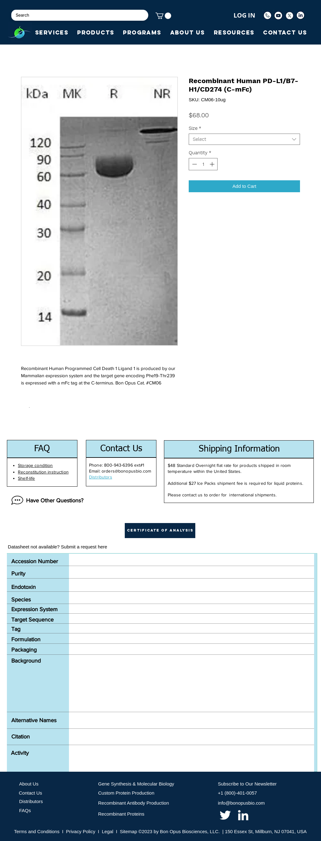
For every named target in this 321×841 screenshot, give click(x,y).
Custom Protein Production (126, 793)
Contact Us (30, 793)
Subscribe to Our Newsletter (247, 783)
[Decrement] (194, 164)
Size (195, 128)
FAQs (25, 810)
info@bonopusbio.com (241, 803)
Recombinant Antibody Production (133, 803)
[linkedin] (243, 815)
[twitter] (225, 815)
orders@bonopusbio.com (126, 470)
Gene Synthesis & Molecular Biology (136, 783)
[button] (163, 16)
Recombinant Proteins (121, 814)
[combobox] (244, 139)
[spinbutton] (203, 164)
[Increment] (212, 164)
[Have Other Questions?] (46, 500)
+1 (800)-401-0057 (237, 793)
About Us (29, 783)
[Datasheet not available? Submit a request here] (57, 547)
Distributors (31, 801)
